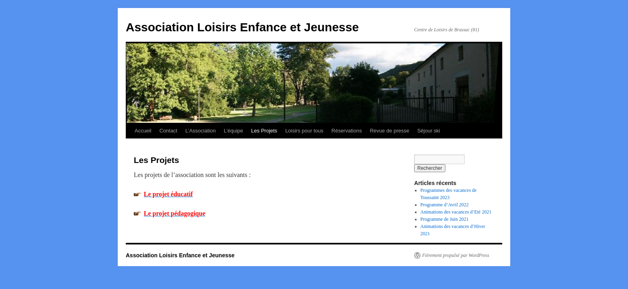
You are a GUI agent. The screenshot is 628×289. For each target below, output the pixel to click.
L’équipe (233, 131)
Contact (168, 131)
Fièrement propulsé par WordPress (455, 255)
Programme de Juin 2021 (445, 219)
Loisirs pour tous (304, 131)
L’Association (200, 131)
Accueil (143, 131)
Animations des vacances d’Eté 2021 (456, 212)
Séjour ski (428, 131)
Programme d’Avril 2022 (445, 205)
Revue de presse (389, 131)
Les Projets (264, 131)
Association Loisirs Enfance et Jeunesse (242, 27)
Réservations (347, 131)
